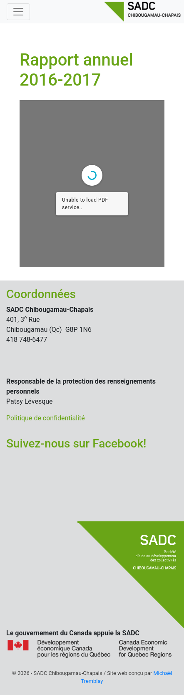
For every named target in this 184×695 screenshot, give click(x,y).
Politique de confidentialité (45, 418)
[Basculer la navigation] (18, 11)
